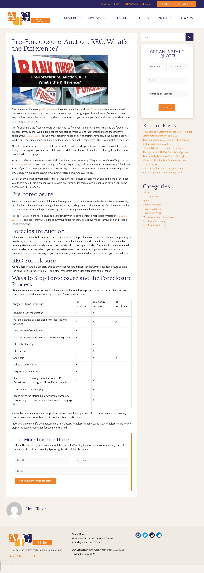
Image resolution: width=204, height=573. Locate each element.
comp (26, 253)
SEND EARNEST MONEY (176, 4)
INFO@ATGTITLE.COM (138, 3)
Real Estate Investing (154, 221)
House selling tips (152, 212)
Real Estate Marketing (154, 225)
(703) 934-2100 (110, 3)
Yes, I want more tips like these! (35, 480)
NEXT (166, 107)
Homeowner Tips (152, 204)
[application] (78, 18)
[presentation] (6, 566)
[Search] (189, 37)
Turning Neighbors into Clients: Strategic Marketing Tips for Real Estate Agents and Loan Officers (165, 160)
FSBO (146, 200)
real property (33, 135)
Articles (147, 192)
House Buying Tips (153, 208)
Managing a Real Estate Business (160, 217)
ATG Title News (151, 196)
